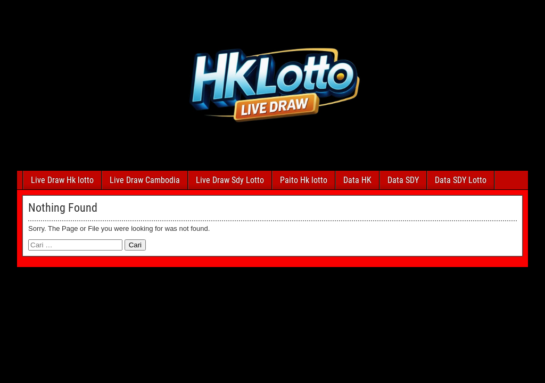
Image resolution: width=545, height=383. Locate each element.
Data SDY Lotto (460, 180)
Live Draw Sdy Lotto (230, 180)
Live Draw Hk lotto (62, 180)
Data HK (357, 180)
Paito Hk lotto (303, 180)
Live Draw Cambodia (145, 180)
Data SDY (403, 180)
